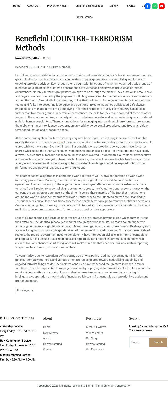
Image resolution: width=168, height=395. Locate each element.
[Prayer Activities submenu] (68, 6)
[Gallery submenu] (119, 6)
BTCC (46, 58)
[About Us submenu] (39, 6)
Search (158, 342)
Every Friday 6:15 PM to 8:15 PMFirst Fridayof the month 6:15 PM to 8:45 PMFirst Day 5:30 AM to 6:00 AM (18, 343)
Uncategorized (26, 290)
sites (60, 142)
